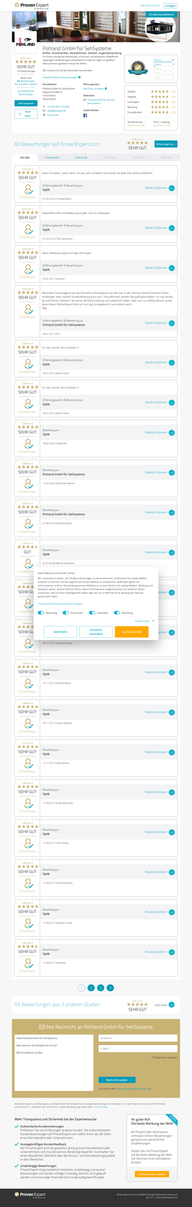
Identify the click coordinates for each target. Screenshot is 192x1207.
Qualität (132, 91)
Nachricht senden (117, 1080)
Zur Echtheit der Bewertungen (26, 92)
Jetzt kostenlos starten (152, 1174)
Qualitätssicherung (145, 1194)
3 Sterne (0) (109, 157)
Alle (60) (24, 157)
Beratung (132, 107)
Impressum (49, 603)
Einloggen (170, 5)
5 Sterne (157, 59)
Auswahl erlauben (96, 632)
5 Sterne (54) (52, 157)
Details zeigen (137, 621)
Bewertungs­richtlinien (126, 1194)
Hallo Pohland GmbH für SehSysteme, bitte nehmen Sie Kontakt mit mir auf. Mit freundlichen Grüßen (54, 1063)
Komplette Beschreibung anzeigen (61, 77)
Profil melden (101, 1106)
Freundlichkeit (135, 112)
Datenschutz (160, 1194)
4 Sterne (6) (81, 157)
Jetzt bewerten (26, 103)
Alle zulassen (132, 632)
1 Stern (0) (166, 157)
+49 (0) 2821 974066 (58, 106)
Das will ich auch (150, 5)
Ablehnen (60, 632)
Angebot (132, 96)
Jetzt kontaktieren (161, 14)
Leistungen (133, 101)
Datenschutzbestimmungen (73, 603)
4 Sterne (157, 64)
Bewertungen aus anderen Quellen (26, 82)
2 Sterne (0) (138, 157)
